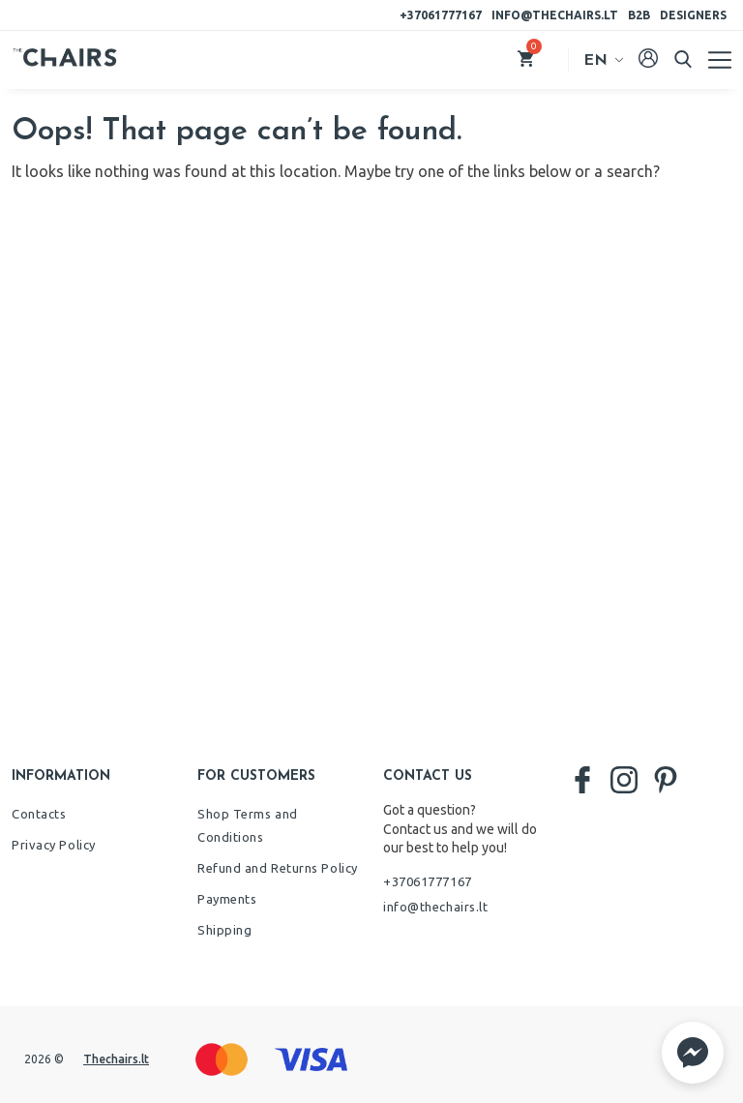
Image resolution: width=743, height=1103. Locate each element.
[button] (693, 1053)
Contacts (39, 813)
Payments (226, 899)
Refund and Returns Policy (277, 868)
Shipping (224, 930)
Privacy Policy (54, 844)
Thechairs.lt (116, 1059)
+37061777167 (441, 15)
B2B (639, 15)
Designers (693, 15)
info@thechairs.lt (554, 15)
